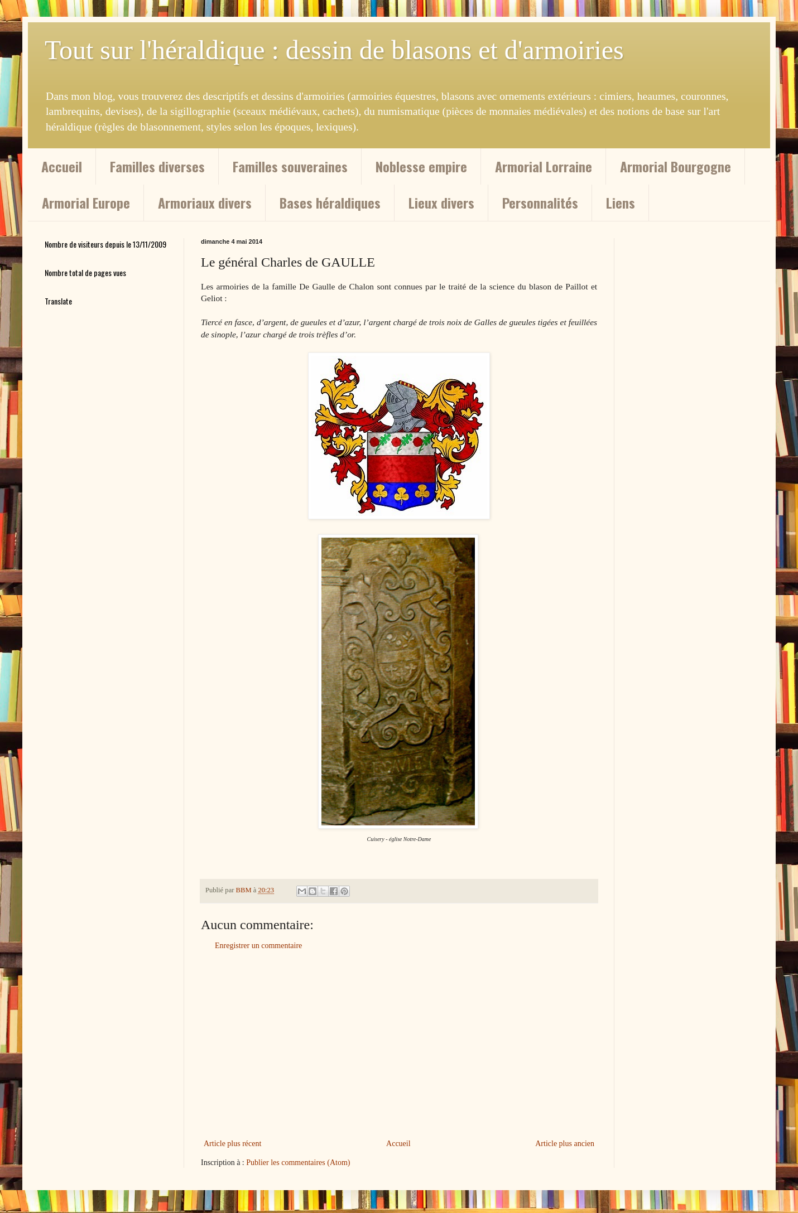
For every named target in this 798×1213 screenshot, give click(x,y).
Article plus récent (232, 1143)
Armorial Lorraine (543, 166)
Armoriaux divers (205, 202)
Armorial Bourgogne (675, 166)
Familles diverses (157, 166)
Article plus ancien (564, 1143)
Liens (620, 202)
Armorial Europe (86, 202)
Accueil (61, 166)
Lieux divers (441, 202)
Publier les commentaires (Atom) (298, 1162)
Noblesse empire (421, 166)
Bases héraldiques (330, 202)
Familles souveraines (290, 166)
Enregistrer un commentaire (258, 945)
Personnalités (540, 202)
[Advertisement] (399, 1044)
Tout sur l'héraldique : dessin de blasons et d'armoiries (334, 50)
